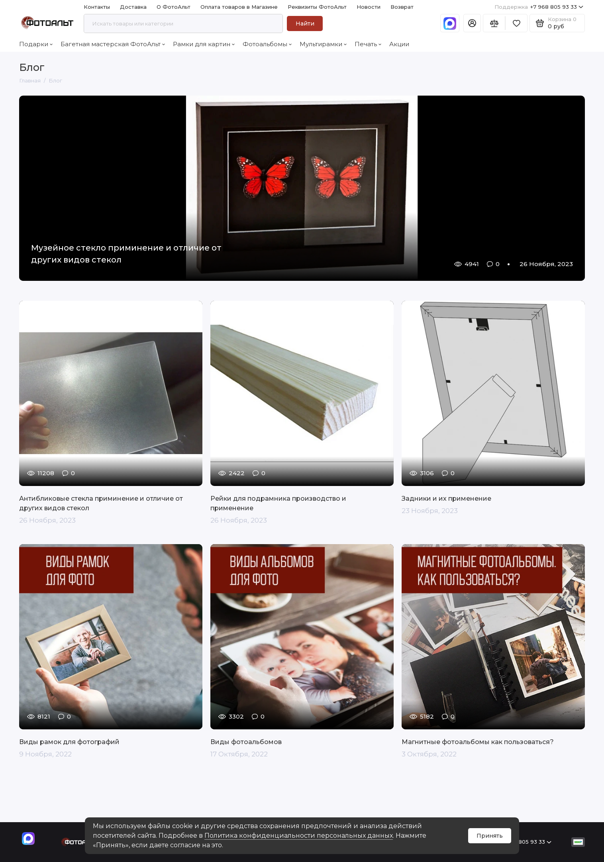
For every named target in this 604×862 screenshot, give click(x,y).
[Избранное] (516, 23)
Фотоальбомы (267, 44)
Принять (490, 835)
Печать (368, 44)
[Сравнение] (494, 23)
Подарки (36, 44)
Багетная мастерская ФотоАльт (113, 44)
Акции (399, 44)
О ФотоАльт (173, 7)
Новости (368, 7)
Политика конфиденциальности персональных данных (298, 835)
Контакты (97, 7)
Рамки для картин (204, 44)
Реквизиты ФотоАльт (317, 7)
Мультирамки (323, 44)
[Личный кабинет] (472, 23)
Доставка (133, 7)
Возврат (402, 7)
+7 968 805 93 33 (538, 7)
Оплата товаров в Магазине (239, 7)
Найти (305, 23)
